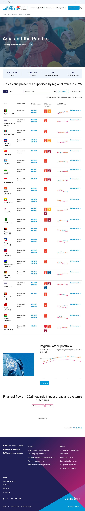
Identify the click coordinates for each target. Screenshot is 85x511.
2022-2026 (34, 130)
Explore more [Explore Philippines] (74, 239)
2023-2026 (34, 272)
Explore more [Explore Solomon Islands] (74, 261)
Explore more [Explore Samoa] (74, 250)
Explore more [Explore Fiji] (74, 160)
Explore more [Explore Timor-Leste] (74, 293)
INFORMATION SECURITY (26, 506)
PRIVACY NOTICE (15, 506)
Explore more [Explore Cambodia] (74, 140)
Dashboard (72, 8)
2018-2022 (34, 162)
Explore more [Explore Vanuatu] (74, 315)
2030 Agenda (60, 8)
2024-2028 (34, 140)
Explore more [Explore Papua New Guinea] (74, 228)
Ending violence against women (38, 450)
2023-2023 (34, 230)
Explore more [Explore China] (74, 151)
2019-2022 (34, 122)
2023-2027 (34, 160)
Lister (5, 91)
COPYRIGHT (71, 506)
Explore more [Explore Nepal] (74, 208)
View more (44, 383)
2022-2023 (34, 201)
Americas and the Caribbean (69, 450)
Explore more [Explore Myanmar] (74, 199)
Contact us (6, 484)
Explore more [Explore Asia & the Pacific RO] (74, 120)
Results (40, 8)
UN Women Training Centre (13, 445)
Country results (12, 14)
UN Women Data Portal (11, 449)
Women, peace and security (37, 461)
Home (4, 14)
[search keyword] (40, 91)
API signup (6, 492)
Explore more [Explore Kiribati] (74, 188)
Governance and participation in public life (41, 457)
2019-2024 (34, 285)
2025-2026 (34, 283)
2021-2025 (34, 151)
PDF (79, 428)
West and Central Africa (68, 468)
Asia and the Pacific (66, 457)
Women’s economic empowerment (39, 464)
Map (11, 91)
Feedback (6, 488)
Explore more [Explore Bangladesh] (74, 130)
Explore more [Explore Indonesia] (74, 179)
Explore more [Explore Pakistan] (74, 219)
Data (75, 2)
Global (4, 2)
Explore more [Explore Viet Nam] (74, 326)
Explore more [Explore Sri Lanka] (74, 272)
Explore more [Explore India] (74, 169)
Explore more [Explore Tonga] (74, 304)
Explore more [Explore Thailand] (74, 283)
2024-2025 (34, 199)
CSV (74, 428)
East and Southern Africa (68, 461)
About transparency (9, 481)
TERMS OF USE (6, 506)
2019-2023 (34, 142)
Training (80, 2)
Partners (49, 8)
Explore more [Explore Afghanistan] (74, 110)
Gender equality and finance (37, 453)
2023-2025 (34, 110)
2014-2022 (34, 112)
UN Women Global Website (13, 453)
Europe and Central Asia (68, 464)
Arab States (64, 453)
